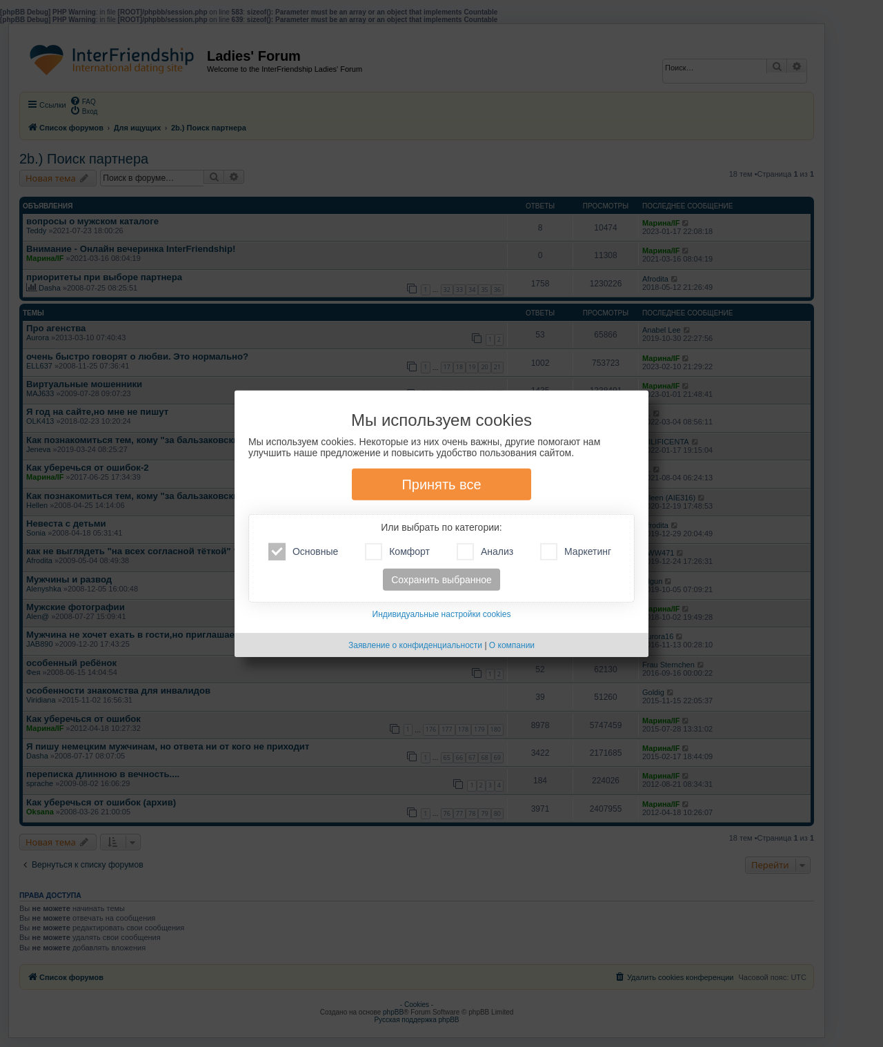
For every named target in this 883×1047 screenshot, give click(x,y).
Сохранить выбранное (441, 579)
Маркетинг (575, 551)
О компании (512, 645)
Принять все (441, 484)
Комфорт (397, 551)
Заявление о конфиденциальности (415, 645)
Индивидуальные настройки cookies (442, 614)
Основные (303, 551)
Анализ (485, 551)
